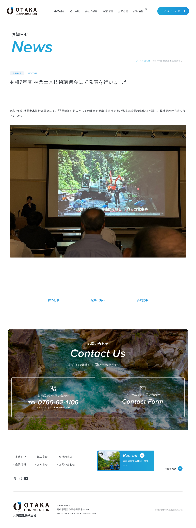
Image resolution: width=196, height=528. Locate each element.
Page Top (170, 468)
